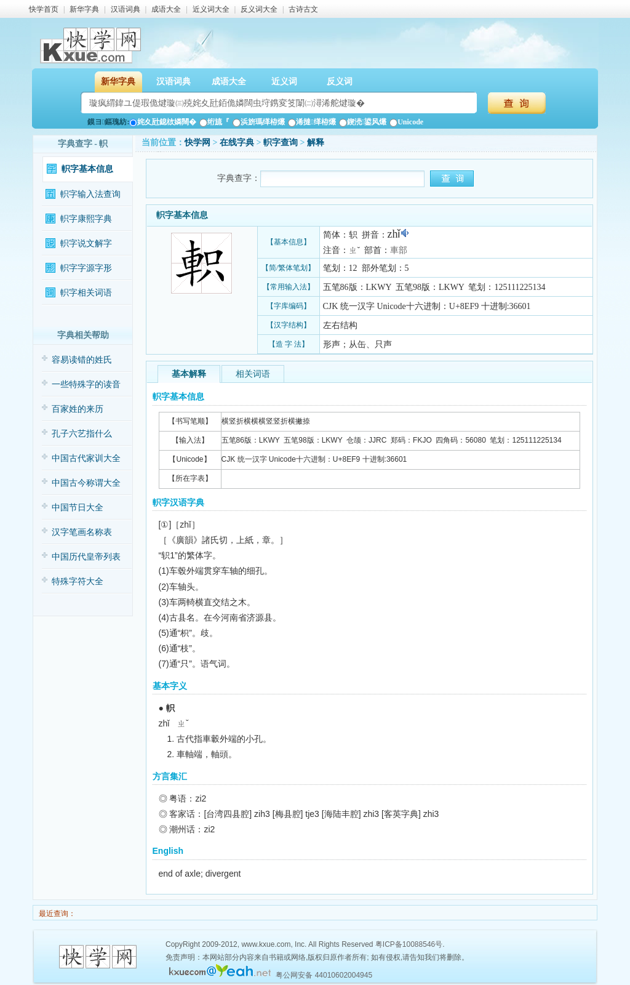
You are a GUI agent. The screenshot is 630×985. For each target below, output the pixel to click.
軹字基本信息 (87, 169)
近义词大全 (211, 9)
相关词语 (253, 374)
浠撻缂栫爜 (311, 122)
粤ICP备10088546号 (408, 944)
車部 (398, 250)
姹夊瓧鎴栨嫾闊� (162, 122)
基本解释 (189, 374)
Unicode (406, 122)
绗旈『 (214, 122)
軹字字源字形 (86, 268)
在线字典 (237, 142)
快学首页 (43, 9)
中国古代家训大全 (86, 458)
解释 (315, 142)
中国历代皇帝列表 (86, 556)
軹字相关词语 (86, 292)
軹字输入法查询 (90, 194)
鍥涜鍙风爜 (362, 122)
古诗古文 (303, 9)
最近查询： (56, 913)
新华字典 (84, 9)
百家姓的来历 (77, 409)
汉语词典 (125, 9)
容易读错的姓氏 (82, 359)
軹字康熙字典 (86, 218)
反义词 (340, 81)
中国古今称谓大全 (86, 483)
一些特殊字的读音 (86, 384)
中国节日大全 (77, 507)
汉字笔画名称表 (82, 532)
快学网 (197, 142)
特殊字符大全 (77, 581)
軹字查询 (280, 142)
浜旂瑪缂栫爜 (259, 122)
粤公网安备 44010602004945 (324, 975)
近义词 (284, 81)
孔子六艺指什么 (82, 433)
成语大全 (166, 9)
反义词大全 (259, 9)
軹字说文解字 (86, 243)
